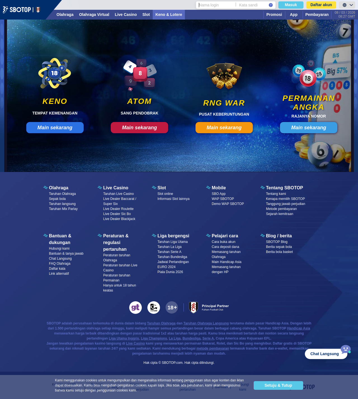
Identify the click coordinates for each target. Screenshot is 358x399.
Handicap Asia (298, 328)
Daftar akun (321, 5)
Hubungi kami (59, 248)
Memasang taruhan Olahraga (226, 254)
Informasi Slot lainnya (173, 199)
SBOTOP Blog (277, 242)
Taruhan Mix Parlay (63, 209)
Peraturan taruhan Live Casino (120, 267)
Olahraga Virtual (94, 14)
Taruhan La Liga (169, 247)
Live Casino (126, 14)
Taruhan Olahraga (62, 194)
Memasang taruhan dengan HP (226, 269)
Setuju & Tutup (278, 385)
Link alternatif (59, 274)
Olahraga (65, 14)
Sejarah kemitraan (279, 214)
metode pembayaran (212, 348)
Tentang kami (276, 194)
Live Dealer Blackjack (119, 219)
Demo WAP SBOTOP (228, 204)
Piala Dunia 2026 (170, 272)
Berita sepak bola (279, 247)
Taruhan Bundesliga (172, 257)
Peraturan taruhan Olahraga (116, 257)
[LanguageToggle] (347, 5)
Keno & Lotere (169, 14)
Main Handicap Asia (226, 262)
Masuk (291, 5)
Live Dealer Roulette (118, 209)
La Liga (175, 338)
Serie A (208, 338)
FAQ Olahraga (59, 264)
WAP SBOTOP (223, 199)
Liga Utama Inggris (124, 338)
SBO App (218, 194)
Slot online (165, 194)
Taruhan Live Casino (118, 194)
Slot (146, 14)
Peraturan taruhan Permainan (116, 277)
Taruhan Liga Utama (172, 242)
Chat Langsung (60, 259)
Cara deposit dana (225, 247)
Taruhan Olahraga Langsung (206, 323)
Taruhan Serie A (169, 252)
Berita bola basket (279, 252)
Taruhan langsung (62, 204)
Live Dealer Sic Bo (117, 214)
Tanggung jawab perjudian (285, 204)
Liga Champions (154, 338)
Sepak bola (57, 199)
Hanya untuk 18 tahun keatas (119, 287)
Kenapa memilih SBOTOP (285, 199)
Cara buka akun (223, 242)
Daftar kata (57, 269)
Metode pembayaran (281, 209)
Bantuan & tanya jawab (66, 253)
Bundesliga (191, 338)
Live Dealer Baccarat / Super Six (119, 201)
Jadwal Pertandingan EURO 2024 (173, 264)
